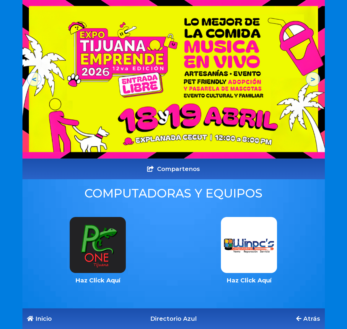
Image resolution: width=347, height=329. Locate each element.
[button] (34, 79)
